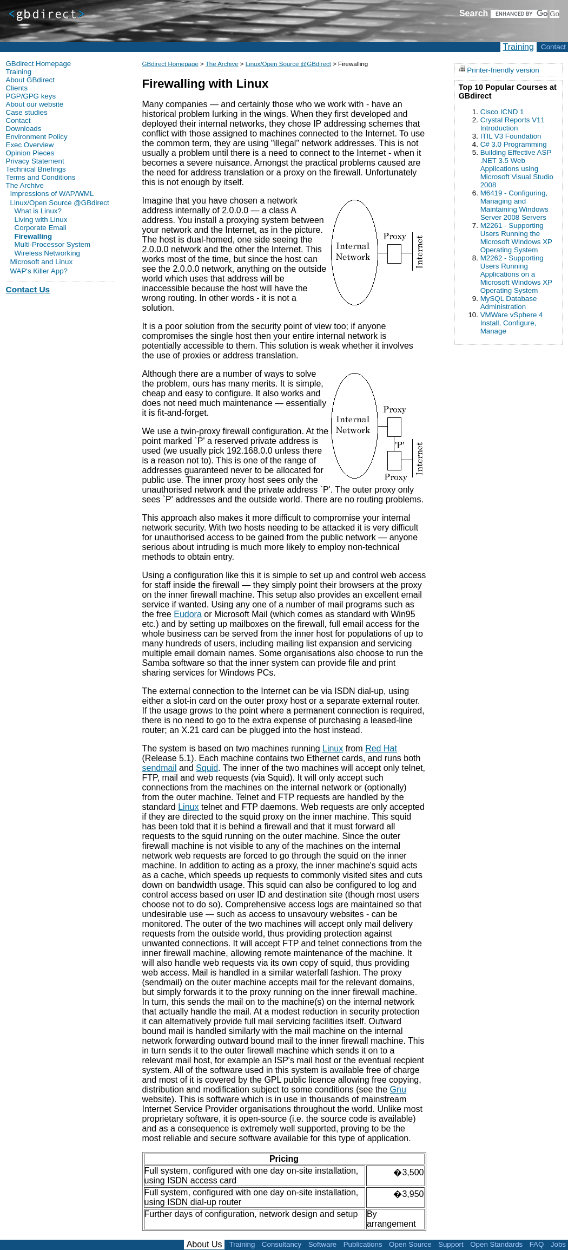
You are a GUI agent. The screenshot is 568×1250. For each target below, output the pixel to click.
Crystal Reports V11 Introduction (512, 124)
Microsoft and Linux (41, 262)
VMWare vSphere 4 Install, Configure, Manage (511, 323)
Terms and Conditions (41, 177)
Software (322, 1244)
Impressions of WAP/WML (52, 193)
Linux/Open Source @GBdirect (288, 64)
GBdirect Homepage (170, 64)
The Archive (222, 64)
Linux (332, 748)
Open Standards (496, 1244)
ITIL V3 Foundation (510, 136)
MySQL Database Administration (508, 302)
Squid (207, 768)
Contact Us (28, 289)
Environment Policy (37, 137)
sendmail (159, 768)
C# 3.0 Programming (513, 144)
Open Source (410, 1244)
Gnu (398, 1089)
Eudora (188, 614)
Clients (17, 88)
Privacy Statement (35, 161)
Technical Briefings (36, 169)
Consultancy (281, 1244)
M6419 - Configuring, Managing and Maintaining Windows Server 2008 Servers (514, 205)
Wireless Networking (47, 253)
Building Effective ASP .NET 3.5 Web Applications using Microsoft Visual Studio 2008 (516, 168)
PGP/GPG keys (31, 96)
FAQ (537, 1244)
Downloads (24, 129)
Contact (553, 47)
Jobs (558, 1244)
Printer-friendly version (503, 70)
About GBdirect (30, 80)
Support (451, 1244)
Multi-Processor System (53, 244)
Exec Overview (30, 145)
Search (473, 13)
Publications (363, 1244)
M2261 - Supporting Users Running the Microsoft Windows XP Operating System (516, 237)
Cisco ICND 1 (502, 112)
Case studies (27, 112)
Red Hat (381, 748)
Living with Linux (41, 220)
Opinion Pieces (30, 153)
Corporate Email (41, 228)
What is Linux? (38, 211)
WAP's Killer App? (39, 271)
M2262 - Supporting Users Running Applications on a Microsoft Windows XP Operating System (516, 274)
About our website (35, 104)
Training (518, 46)
